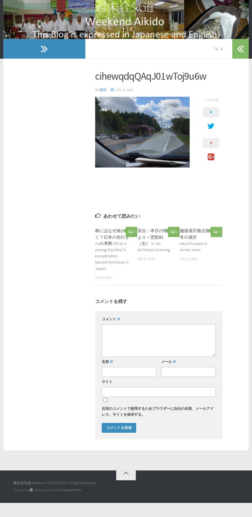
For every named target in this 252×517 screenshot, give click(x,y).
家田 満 (106, 104)
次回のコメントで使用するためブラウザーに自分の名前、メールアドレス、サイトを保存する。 (158, 426)
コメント (111, 333)
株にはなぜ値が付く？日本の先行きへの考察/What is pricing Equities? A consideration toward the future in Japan (112, 263)
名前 (107, 376)
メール (168, 376)
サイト (107, 396)
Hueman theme (70, 504)
